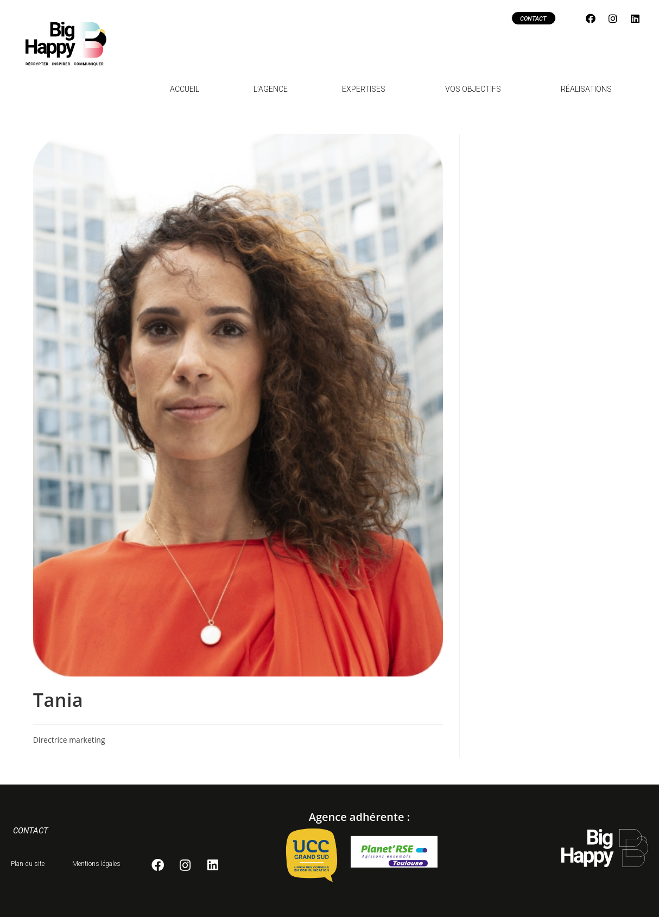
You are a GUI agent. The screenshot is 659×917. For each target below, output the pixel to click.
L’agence (271, 89)
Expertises (366, 89)
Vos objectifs (475, 89)
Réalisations (586, 89)
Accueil (184, 89)
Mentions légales (96, 864)
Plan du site (28, 864)
